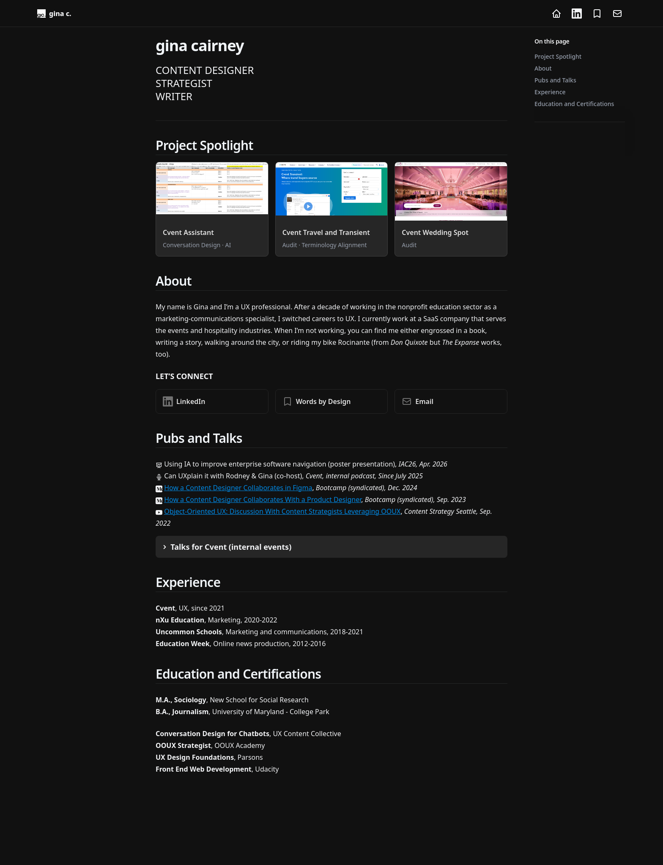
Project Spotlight (557, 56)
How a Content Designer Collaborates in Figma (238, 487)
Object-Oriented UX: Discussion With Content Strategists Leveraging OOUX (282, 511)
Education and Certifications (574, 104)
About (543, 68)
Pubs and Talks (555, 80)
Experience (550, 92)
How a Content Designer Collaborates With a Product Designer (262, 499)
